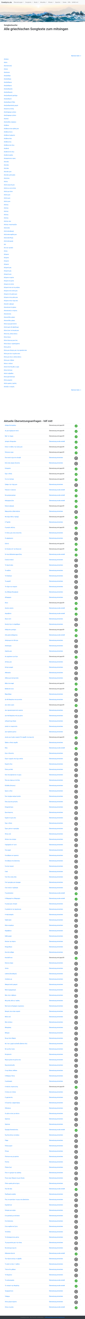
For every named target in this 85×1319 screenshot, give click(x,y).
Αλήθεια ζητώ (8, 132)
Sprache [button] (57, 2)
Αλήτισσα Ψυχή (8, 238)
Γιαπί (6, 871)
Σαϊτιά (7, 543)
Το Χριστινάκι (9, 565)
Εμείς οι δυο (8, 791)
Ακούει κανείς (9, 608)
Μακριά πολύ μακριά (11, 984)
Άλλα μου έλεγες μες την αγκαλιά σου (15, 350)
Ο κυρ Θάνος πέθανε (11, 1070)
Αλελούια (7, 72)
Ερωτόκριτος (9, 812)
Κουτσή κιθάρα (9, 952)
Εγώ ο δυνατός (9, 753)
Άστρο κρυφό (9, 667)
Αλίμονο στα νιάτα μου (11, 290)
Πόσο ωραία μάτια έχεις (12, 1183)
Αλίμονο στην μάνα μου (11, 297)
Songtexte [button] (28, 2)
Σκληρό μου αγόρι (10, 1210)
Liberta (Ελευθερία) (11, 973)
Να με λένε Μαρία (10, 1038)
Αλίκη (5, 251)
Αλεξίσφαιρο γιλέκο (10, 112)
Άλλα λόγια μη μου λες (11, 340)
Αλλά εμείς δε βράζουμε (11, 327)
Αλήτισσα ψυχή (8, 241)
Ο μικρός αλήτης (10, 527)
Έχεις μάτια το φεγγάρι (12, 828)
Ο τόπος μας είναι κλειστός (13, 533)
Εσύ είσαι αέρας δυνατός (12, 463)
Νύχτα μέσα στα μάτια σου (13, 1060)
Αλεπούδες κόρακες (10, 122)
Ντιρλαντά (8, 1054)
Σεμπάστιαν (8, 1205)
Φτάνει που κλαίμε (10, 839)
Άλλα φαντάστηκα (9, 377)
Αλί (5, 244)
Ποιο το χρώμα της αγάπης (13, 1172)
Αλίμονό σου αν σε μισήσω (12, 287)
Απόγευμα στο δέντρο (11, 640)
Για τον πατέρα (9, 479)
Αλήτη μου (7, 195)
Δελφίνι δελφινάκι (10, 441)
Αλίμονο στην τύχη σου (11, 300)
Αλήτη (6, 181)
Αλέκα (6, 69)
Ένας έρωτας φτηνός (11, 801)
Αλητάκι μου (7, 171)
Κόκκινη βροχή (9, 506)
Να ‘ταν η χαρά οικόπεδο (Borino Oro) (16, 1043)
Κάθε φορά (8, 936)
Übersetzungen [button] (18, 2)
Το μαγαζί (8, 581)
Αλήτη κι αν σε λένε (10, 188)
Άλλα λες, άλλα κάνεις (10, 334)
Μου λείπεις (8, 1022)
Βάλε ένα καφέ (9, 683)
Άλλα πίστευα (8, 370)
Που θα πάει (8, 1189)
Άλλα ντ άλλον (8, 363)
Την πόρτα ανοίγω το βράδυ (13, 1258)
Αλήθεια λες (7, 142)
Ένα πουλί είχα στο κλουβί (13, 457)
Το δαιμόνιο (8, 1275)
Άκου (6, 603)
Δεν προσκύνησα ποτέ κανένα (14, 710)
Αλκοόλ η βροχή (9, 304)
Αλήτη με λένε (8, 191)
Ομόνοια (7, 1119)
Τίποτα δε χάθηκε (10, 1269)
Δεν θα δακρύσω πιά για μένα (14, 715)
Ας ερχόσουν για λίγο (11, 656)
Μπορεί (7, 1033)
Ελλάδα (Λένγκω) (10, 785)
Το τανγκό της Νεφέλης (12, 1285)
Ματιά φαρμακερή (10, 990)
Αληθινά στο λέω (9, 152)
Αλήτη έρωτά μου (9, 185)
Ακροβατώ (8, 613)
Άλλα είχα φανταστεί (10, 324)
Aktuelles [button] (43, 2)
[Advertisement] (42, 43)
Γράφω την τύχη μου (11, 484)
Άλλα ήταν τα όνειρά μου (11, 330)
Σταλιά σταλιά (9, 559)
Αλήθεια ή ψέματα (9, 135)
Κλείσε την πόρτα (10, 941)
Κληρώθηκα (8, 947)
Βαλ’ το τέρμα (9, 436)
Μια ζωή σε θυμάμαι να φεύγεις (14, 1006)
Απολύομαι (8, 646)
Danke (64, 2)
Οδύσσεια (8, 1108)
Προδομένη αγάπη (10, 1194)
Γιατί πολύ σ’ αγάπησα (11, 887)
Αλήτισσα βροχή (9, 231)
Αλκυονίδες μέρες (9, 317)
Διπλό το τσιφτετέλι (11, 726)
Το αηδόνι (8, 570)
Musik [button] (36, 2)
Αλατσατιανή (8, 66)
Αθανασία (8, 672)
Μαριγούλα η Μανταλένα (12, 511)
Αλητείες (7, 178)
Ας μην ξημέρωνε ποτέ (12, 430)
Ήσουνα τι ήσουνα (10, 490)
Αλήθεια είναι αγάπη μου (11, 128)
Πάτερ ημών (8, 1146)
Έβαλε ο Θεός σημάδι (11, 742)
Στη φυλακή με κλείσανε (12, 1215)
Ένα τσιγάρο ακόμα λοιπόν (13, 796)
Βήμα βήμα (8, 694)
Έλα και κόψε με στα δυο (12, 780)
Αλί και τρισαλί (8, 247)
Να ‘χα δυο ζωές (10, 1049)
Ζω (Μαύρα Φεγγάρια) (11, 592)
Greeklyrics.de (6, 2)
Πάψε (6, 1140)
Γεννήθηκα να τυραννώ (12, 855)
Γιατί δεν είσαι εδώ (11, 877)
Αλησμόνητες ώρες (10, 158)
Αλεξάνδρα (7, 75)
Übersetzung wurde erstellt (57, 441)
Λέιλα (6, 968)
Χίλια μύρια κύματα (11, 1301)
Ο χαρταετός (9, 1097)
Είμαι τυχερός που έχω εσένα (14, 758)
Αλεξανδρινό (8, 99)
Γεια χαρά (8, 850)
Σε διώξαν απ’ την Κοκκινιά (13, 549)
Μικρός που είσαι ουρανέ (12, 1011)
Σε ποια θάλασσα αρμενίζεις (13, 554)
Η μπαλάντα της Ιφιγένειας (13, 909)
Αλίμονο (6, 254)
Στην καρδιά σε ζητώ (11, 1226)
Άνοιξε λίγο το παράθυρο (12, 624)
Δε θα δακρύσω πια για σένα (13, 699)
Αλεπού (6, 118)
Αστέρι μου (8, 662)
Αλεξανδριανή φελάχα (10, 95)
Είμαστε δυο (8, 764)
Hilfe (69, 2)
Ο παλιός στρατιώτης (11, 1086)
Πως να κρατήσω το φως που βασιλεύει (17, 1199)
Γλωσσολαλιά (9, 893)
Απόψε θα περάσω (10, 425)
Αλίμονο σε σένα (9, 284)
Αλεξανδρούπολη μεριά (11, 105)
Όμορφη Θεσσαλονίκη (11, 1129)
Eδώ (6, 748)
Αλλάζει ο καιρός (9, 386)
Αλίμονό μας (7, 267)
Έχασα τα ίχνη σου (10, 818)
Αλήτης (6, 204)
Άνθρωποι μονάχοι (10, 629)
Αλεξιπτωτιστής (9, 109)
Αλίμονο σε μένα (9, 281)
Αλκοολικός (7, 314)
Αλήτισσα (7, 228)
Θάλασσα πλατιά (10, 1253)
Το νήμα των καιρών (11, 586)
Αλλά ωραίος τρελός (10, 383)
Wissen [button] (50, 2)
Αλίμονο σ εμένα (9, 277)
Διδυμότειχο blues (10, 721)
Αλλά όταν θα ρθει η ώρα (11, 367)
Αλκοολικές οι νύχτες (10, 310)
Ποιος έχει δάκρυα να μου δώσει (15, 1178)
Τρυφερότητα (9, 1291)
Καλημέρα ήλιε (9, 500)
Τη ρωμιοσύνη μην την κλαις (13, 1242)
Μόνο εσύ (8, 1016)
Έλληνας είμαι (9, 452)
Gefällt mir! (75, 2)
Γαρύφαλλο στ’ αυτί (11, 844)
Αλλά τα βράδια (8, 373)
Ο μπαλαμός (8, 1081)
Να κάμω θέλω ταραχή (12, 516)
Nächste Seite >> (76, 56)
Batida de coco (9, 689)
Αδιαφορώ (8, 597)
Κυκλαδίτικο (8, 957)
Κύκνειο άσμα (9, 963)
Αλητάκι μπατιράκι (9, 175)
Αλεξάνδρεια (8, 82)
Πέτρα (7, 1151)
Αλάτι (5, 62)
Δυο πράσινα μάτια (10, 732)
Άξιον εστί (8, 619)
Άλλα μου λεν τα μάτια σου (12, 353)
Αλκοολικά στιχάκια (10, 307)
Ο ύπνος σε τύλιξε (10, 1092)
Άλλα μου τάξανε (9, 360)
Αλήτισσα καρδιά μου (10, 234)
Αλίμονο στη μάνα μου (10, 294)
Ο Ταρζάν (7, 522)
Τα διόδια (8, 1232)
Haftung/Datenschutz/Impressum (55, 1317)
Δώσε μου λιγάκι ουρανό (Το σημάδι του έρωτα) (19, 737)
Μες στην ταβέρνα (10, 995)
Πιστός (7, 1162)
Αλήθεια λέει (8, 138)
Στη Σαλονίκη (9, 1221)
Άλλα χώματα (8, 380)
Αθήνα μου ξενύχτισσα (11, 678)
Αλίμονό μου (7, 274)
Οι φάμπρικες (9, 538)
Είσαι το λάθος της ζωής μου (13, 447)
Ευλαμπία (8, 468)
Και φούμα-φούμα (10, 495)
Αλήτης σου (7, 221)
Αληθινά (6, 148)
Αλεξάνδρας (7, 79)
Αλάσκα (6, 59)
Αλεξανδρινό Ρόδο (9, 102)
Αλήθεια (6, 125)
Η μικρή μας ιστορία (11, 904)
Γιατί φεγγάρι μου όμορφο (13, 882)
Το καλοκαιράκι (9, 1280)
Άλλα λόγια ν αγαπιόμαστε (12, 343)
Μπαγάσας (8, 1027)
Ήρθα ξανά (8, 920)
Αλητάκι (6, 161)
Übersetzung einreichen (56, 457)
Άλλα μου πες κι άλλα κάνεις (12, 357)
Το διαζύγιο (8, 576)
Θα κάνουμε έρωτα (10, 1248)
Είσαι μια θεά (9, 769)
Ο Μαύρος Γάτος (10, 1076)
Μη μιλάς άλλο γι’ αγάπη (12, 1000)
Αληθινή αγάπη (8, 155)
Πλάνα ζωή (8, 1167)
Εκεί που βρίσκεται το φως (13, 775)
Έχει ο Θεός (8, 473)
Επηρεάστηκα (9, 807)
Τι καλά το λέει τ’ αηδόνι (12, 1264)
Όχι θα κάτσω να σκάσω (12, 1135)
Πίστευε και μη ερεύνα (12, 1156)
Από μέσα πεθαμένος (11, 635)
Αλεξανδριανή (8, 89)
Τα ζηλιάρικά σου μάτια (12, 1237)
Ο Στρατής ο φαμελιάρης (12, 1103)
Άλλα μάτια (7, 347)
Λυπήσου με (8, 979)
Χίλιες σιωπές (9, 1307)
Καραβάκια (8, 930)
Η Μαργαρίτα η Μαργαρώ (12, 898)
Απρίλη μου (8, 651)
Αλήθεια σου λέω (9, 145)
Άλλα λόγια (7, 337)
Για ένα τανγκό (9, 866)
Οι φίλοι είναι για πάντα (12, 1113)
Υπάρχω (7, 1296)
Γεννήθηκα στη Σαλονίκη (12, 861)
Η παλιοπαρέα (9, 914)
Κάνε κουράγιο (9, 925)
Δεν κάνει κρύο (9, 705)
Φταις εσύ (8, 834)
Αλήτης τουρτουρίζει (10, 224)
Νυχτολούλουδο (10, 1065)
